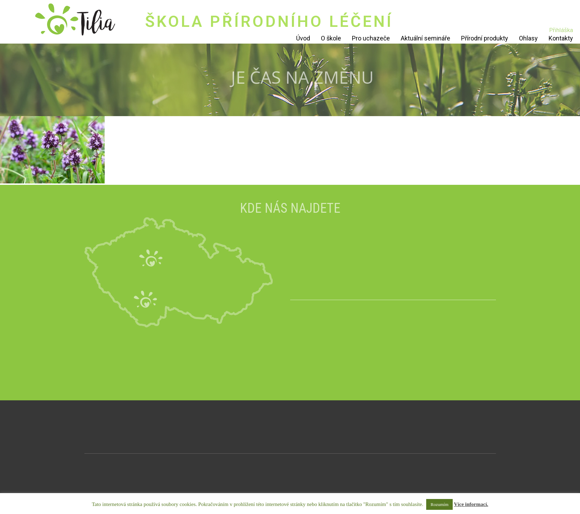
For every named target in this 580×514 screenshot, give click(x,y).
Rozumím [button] (439, 504)
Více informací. (471, 504)
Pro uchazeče (371, 38)
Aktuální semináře (425, 38)
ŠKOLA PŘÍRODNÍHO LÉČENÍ (269, 21)
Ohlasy (528, 38)
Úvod (303, 38)
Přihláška (561, 30)
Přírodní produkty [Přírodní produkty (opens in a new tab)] (484, 38)
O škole (331, 38)
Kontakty (561, 38)
